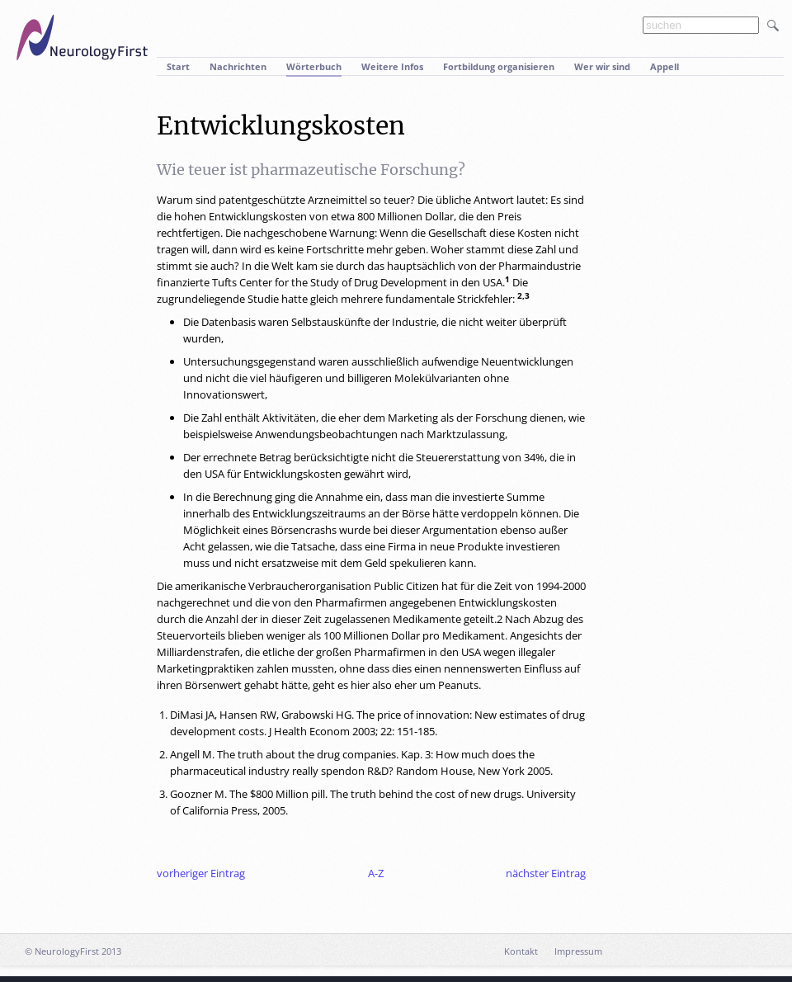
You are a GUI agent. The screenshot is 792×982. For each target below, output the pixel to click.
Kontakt (521, 951)
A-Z (376, 873)
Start (178, 66)
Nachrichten (238, 66)
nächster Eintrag (546, 873)
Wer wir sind (602, 66)
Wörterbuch (314, 66)
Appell (664, 66)
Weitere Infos (392, 66)
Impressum (578, 951)
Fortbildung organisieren (498, 66)
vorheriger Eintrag (201, 873)
